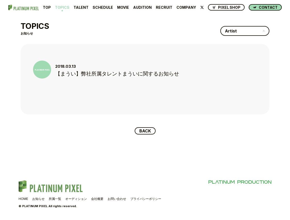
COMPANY (186, 7)
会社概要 (97, 199)
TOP (47, 7)
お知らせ (38, 199)
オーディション (76, 199)
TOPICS (62, 7)
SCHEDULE (103, 7)
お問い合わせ (117, 199)
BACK (145, 130)
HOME (23, 199)
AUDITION (142, 7)
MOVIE (123, 7)
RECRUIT (164, 7)
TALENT (81, 7)
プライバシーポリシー (145, 199)
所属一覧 (55, 199)
